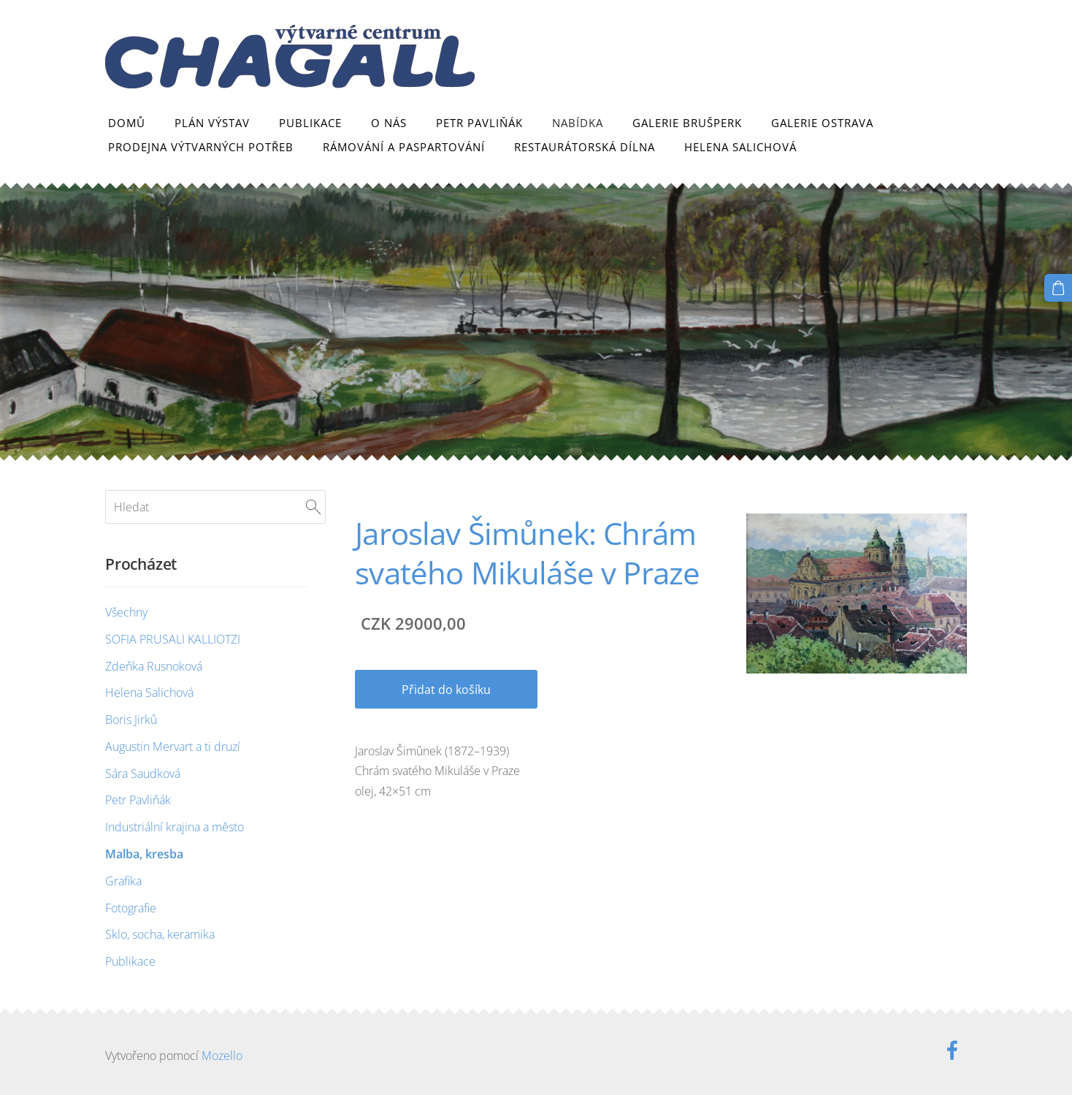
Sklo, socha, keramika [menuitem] (160, 934)
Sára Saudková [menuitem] (142, 774)
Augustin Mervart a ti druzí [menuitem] (172, 747)
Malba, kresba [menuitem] (144, 854)
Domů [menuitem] (126, 122)
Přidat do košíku (446, 690)
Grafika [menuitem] (123, 881)
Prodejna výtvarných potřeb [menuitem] (201, 147)
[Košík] (1058, 288)
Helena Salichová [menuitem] (740, 147)
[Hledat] (215, 507)
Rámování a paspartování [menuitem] (404, 147)
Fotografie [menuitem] (130, 908)
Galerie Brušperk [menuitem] (687, 122)
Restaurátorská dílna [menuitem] (584, 147)
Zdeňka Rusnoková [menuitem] (153, 666)
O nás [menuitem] (389, 122)
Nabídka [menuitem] (577, 122)
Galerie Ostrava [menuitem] (822, 122)
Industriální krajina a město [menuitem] (174, 827)
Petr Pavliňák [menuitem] (479, 122)
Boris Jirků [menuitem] (131, 719)
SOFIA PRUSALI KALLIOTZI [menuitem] (172, 639)
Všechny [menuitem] (126, 612)
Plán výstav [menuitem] (212, 122)
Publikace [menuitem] (310, 122)
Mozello (222, 1056)
